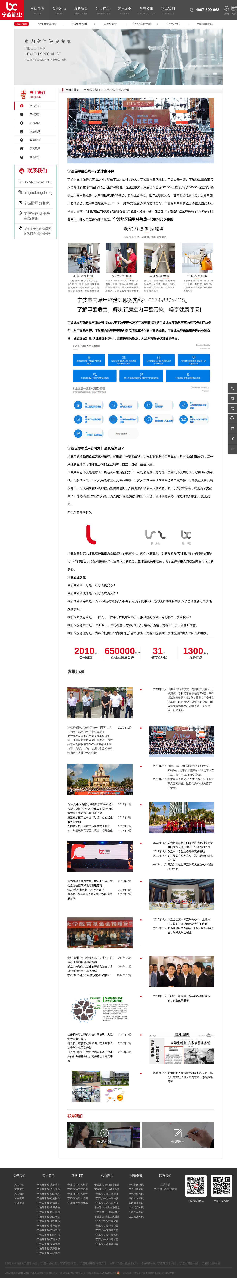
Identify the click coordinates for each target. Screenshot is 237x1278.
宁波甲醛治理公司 (127, 1263)
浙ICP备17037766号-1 (71, 1273)
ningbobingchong (38, 192)
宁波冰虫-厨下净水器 (106, 1239)
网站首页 (37, 11)
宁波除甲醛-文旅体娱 (48, 1243)
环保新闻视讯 (136, 1184)
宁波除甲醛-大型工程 (48, 1189)
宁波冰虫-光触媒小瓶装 (107, 1184)
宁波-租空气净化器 (77, 1202)
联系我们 (168, 11)
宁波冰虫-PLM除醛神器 (107, 1212)
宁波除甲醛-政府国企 (48, 1198)
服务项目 (81, 11)
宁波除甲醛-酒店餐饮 (48, 1216)
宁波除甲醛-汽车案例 (48, 1248)
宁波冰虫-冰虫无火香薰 (107, 1216)
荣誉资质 (35, 114)
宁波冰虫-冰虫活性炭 (106, 1198)
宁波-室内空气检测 (77, 1184)
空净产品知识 (136, 1212)
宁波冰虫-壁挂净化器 (106, 1225)
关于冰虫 (59, 11)
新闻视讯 (35, 148)
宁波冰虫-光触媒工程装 (107, 1189)
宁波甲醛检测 (79, 23)
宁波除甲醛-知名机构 (48, 1193)
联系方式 (165, 1184)
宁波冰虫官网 (92, 89)
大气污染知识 (136, 1207)
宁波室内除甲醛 (189, 1263)
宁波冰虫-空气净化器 (106, 1221)
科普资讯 (146, 11)
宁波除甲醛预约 (37, 203)
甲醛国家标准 (205, 23)
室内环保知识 (136, 1198)
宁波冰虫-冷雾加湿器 (106, 1243)
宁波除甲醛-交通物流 (48, 1230)
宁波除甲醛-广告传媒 (48, 1239)
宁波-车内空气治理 (77, 1193)
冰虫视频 (35, 131)
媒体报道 (35, 139)
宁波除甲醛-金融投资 (48, 1207)
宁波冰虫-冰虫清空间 (106, 1202)
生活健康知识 (136, 1216)
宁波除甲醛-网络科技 (48, 1234)
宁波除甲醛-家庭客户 (48, 1184)
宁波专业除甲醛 (166, 1263)
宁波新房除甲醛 (211, 1263)
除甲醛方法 (110, 23)
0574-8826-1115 (38, 182)
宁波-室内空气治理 (77, 1189)
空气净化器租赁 (47, 23)
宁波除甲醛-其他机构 (48, 1253)
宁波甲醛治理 (68, 1263)
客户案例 (125, 11)
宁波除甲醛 (173, 23)
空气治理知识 (136, 1193)
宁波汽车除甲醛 (142, 23)
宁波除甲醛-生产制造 (48, 1225)
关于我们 (19, 1175)
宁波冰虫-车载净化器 (106, 1230)
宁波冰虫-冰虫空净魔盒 (107, 1207)
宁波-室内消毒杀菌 (77, 1198)
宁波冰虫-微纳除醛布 (106, 1193)
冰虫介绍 (35, 105)
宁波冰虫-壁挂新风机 (106, 1234)
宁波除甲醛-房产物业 (48, 1221)
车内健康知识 (136, 1202)
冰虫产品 (103, 11)
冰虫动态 (35, 122)
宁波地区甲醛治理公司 (93, 1263)
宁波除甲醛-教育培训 (48, 1202)
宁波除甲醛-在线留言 (165, 1189)
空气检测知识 (136, 1189)
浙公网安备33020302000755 (102, 1273)
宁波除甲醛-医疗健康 (48, 1212)
